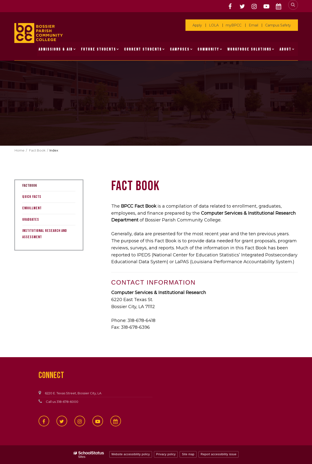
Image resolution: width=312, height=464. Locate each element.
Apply (203, 25)
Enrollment (32, 208)
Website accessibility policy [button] (131, 454)
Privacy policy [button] (166, 454)
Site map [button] (188, 454)
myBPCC (237, 25)
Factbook (29, 185)
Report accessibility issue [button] (219, 454)
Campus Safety (279, 25)
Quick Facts (31, 196)
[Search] (293, 4)
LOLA (218, 25)
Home (19, 150)
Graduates (30, 219)
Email (255, 25)
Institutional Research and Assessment (44, 233)
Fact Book (37, 150)
